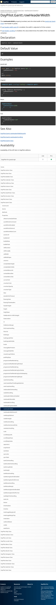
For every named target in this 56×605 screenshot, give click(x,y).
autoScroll (6, 235)
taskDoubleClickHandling (10, 464)
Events (4, 209)
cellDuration (6, 247)
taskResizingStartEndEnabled (11, 489)
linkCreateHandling (8, 328)
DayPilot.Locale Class (6, 541)
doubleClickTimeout (9, 296)
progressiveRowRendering (10, 360)
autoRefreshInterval (9, 228)
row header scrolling (8, 31)
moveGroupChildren (9, 354)
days (4, 293)
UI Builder (16, 600)
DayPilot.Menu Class (6, 544)
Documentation (17, 588)
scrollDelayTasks (8, 441)
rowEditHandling (8, 393)
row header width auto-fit (10, 27)
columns (5, 260)
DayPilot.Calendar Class (7, 180)
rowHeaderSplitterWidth (10, 405)
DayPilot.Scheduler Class (8, 564)
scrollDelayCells (7, 435)
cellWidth (6, 254)
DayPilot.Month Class (7, 551)
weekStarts (6, 528)
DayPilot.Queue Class (7, 557)
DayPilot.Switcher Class (7, 567)
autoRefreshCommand (9, 222)
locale (5, 344)
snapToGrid (6, 447)
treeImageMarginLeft (9, 512)
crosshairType (7, 289)
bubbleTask (6, 244)
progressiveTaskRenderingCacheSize (13, 370)
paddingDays (7, 357)
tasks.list (5, 499)
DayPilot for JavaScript (8, 159)
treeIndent (6, 518)
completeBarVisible (8, 267)
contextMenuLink (8, 270)
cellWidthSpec (7, 257)
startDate (6, 451)
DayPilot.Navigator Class (7, 554)
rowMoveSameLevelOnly (10, 425)
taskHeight (6, 470)
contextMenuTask (8, 276)
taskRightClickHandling (9, 496)
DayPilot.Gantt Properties (31, 10)
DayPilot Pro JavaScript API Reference (11, 5)
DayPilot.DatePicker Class (8, 193)
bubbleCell (6, 238)
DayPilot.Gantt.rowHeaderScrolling (11, 137)
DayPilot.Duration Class (7, 196)
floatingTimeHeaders (9, 302)
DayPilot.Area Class (6, 173)
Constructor (5, 206)
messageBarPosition (9, 347)
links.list (5, 331)
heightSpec (6, 312)
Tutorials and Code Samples (20, 587)
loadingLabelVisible (8, 341)
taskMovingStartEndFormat (11, 480)
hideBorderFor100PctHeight (11, 315)
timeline (5, 509)
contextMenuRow (8, 273)
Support (21, 2)
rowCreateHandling (8, 386)
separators (6, 444)
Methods (4, 212)
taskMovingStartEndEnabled (11, 476)
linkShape (6, 335)
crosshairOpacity (8, 286)
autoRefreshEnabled (9, 225)
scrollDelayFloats (8, 438)
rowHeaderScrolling (9, 402)
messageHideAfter (8, 351)
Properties (5, 215)
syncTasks (6, 457)
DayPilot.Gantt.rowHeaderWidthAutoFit (13, 133)
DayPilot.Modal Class (6, 547)
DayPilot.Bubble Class (7, 176)
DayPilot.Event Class (6, 199)
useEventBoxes (7, 522)
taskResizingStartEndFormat (11, 493)
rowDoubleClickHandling (10, 389)
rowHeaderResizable (9, 399)
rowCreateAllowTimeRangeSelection (13, 383)
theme (5, 502)
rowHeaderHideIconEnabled (11, 396)
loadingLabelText (8, 338)
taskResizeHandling (8, 483)
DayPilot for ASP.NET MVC (6, 591)
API (15, 589)
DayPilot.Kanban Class (7, 535)
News (15, 592)
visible (5, 525)
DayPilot (4, 2)
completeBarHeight (8, 264)
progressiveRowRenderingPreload (12, 364)
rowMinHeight (7, 418)
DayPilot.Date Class (6, 189)
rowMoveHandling (8, 422)
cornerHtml (6, 280)
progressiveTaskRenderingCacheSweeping (15, 373)
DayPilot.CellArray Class (7, 183)
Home (2, 167)
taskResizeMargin (8, 486)
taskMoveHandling (8, 473)
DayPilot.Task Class (6, 570)
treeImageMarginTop (9, 515)
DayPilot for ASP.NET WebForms (5, 589)
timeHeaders (7, 505)
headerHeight (7, 306)
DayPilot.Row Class (6, 560)
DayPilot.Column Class (7, 186)
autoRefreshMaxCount (9, 231)
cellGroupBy (6, 251)
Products (14, 2)
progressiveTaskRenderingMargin (12, 376)
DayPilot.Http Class (6, 531)
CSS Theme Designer (19, 599)
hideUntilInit (6, 318)
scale (4, 431)
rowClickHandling (8, 380)
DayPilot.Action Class (6, 170)
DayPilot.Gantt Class (6, 202)
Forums (16, 591)
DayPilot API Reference (6, 10)
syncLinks (6, 454)
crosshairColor (7, 283)
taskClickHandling (8, 460)
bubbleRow (6, 241)
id (3, 322)
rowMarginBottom (8, 415)
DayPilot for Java (4, 592)
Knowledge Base (18, 593)
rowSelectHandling (8, 428)
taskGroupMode (8, 467)
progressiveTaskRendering (10, 367)
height (5, 309)
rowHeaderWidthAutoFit (10, 412)
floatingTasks (7, 299)
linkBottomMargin (8, 325)
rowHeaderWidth (8, 409)
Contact (29, 587)
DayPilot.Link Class (6, 538)
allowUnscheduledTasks (10, 218)
